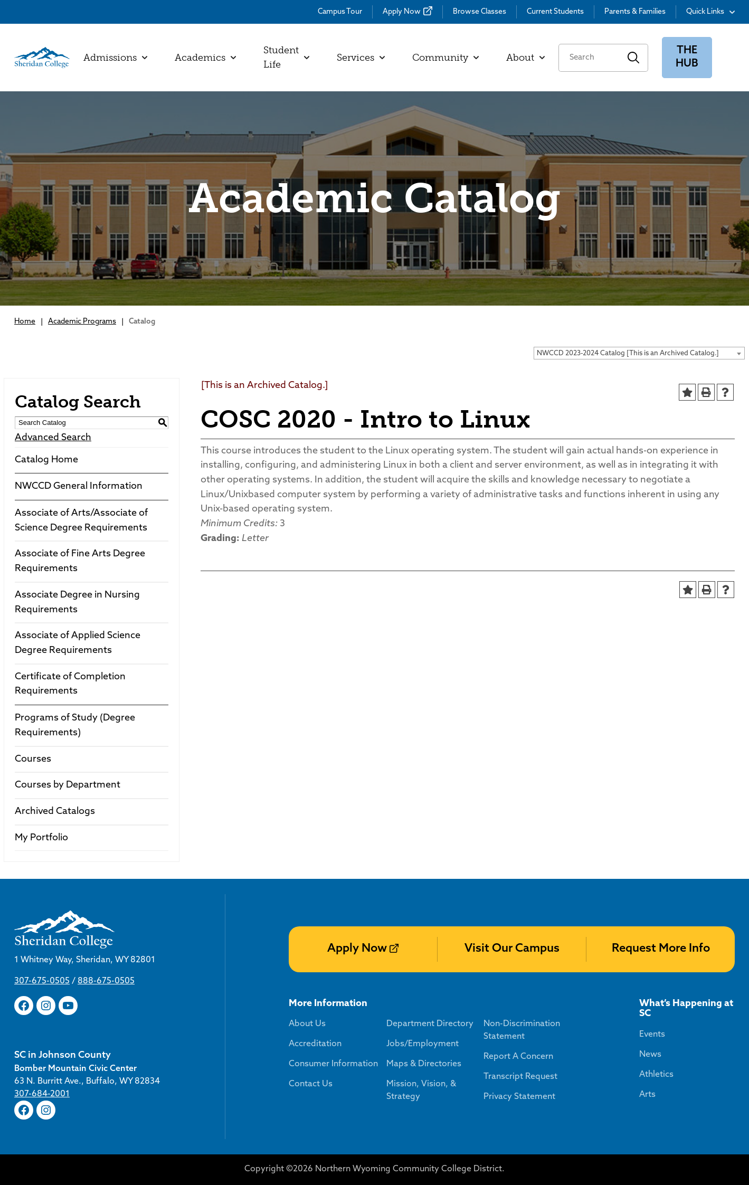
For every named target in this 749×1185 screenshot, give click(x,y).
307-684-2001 (42, 1094)
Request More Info (661, 949)
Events (652, 1034)
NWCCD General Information (79, 486)
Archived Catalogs (55, 812)
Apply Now (402, 12)
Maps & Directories (423, 1064)
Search (633, 58)
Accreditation (315, 1044)
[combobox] (639, 353)
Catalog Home (46, 460)
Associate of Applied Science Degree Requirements (77, 643)
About (525, 57)
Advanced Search (53, 438)
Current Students (555, 12)
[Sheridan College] (42, 57)
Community (445, 57)
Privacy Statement (519, 1097)
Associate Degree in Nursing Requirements (77, 602)
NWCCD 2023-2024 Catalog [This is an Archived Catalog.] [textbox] (628, 353)
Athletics (656, 1074)
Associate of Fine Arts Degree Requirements (80, 561)
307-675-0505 (42, 981)
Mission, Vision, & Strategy (421, 1090)
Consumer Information (333, 1064)
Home (24, 322)
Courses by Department (67, 785)
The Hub (687, 57)
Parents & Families (635, 12)
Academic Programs (82, 322)
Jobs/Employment (422, 1044)
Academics (205, 57)
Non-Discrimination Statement (521, 1030)
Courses (33, 759)
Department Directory (429, 1024)
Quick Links (710, 12)
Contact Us (311, 1084)
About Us (307, 1024)
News (650, 1054)
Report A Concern (518, 1057)
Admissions (115, 57)
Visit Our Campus (512, 949)
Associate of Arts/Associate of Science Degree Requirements (81, 520)
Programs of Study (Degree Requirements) (75, 725)
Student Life (286, 57)
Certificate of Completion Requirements (70, 684)
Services (361, 57)
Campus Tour (340, 12)
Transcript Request (520, 1077)
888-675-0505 (106, 981)
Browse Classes (479, 12)
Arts (647, 1095)
